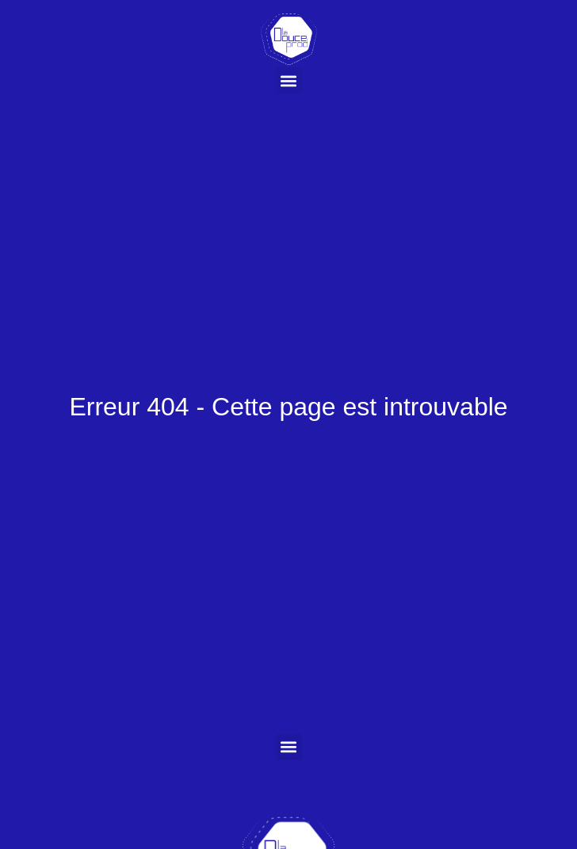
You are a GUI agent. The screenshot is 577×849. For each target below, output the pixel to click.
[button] (289, 80)
